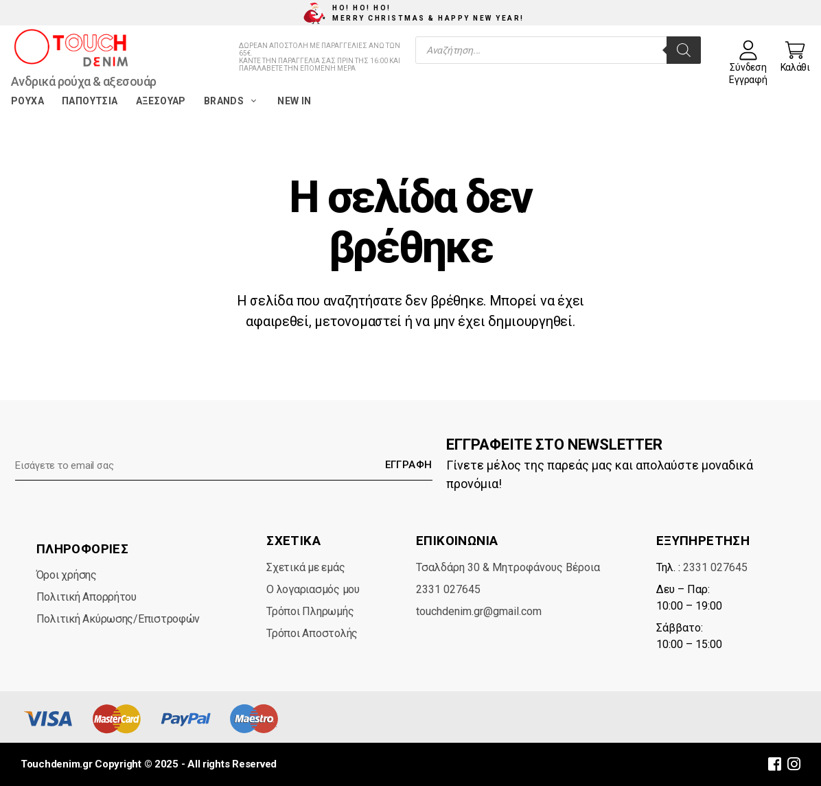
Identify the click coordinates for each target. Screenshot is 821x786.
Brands (231, 100)
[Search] (684, 50)
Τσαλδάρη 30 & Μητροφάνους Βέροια (508, 567)
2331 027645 (448, 589)
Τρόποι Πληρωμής (310, 611)
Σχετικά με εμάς (305, 567)
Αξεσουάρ (161, 100)
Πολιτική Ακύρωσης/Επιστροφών (118, 618)
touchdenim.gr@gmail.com (479, 611)
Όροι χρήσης (66, 574)
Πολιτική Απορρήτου (86, 596)
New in (294, 100)
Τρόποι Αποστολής (312, 633)
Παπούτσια (90, 100)
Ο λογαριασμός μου (312, 589)
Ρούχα (27, 100)
